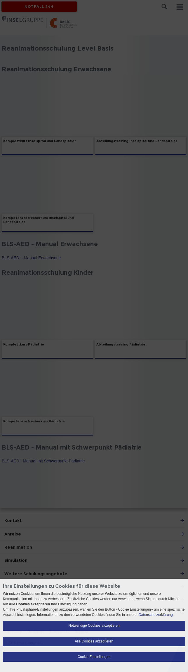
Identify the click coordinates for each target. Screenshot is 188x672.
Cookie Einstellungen (94, 657)
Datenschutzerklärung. (156, 615)
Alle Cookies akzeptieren (94, 641)
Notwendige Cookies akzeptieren (93, 625)
